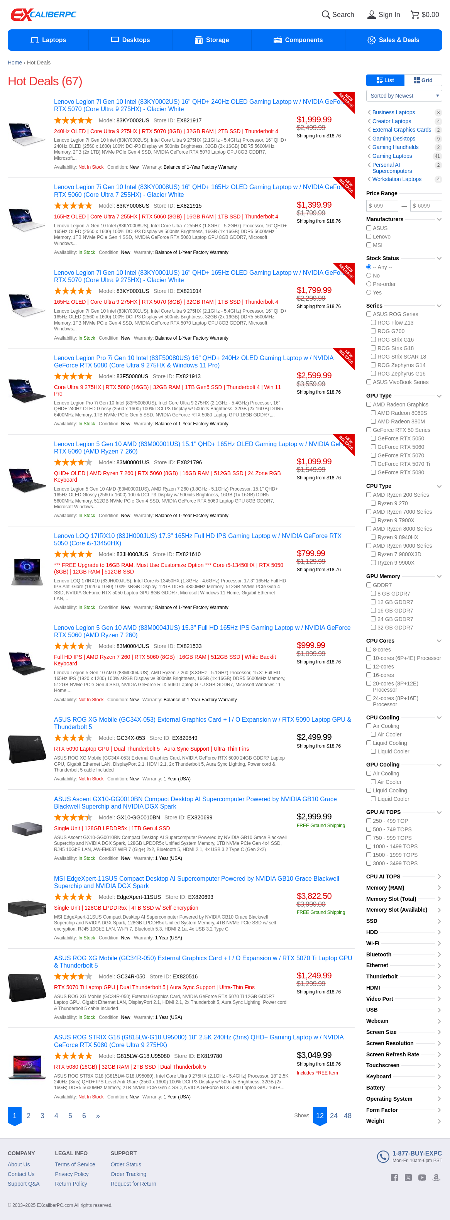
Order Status (126, 1164)
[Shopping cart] (423, 15)
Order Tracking (129, 1174)
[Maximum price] (426, 206)
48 (348, 1116)
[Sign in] (382, 15)
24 (334, 1116)
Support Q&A (24, 1184)
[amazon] (436, 1177)
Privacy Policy (72, 1174)
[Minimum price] (382, 206)
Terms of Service (75, 1164)
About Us (19, 1164)
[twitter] (408, 1177)
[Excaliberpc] (43, 14)
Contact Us (21, 1174)
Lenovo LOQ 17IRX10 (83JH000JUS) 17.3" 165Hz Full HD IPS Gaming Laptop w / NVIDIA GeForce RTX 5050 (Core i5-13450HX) (198, 540)
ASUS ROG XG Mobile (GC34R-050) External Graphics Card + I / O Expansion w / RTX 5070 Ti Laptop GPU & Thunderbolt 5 (203, 962)
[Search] (326, 14)
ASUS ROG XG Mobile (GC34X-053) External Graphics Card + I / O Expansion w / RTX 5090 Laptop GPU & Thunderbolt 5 (202, 723)
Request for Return (133, 1184)
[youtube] (422, 1177)
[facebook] (394, 1177)
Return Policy (71, 1184)
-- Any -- (379, 267)
